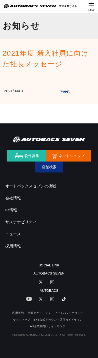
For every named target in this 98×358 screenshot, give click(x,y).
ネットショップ (71, 156)
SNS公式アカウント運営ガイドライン (58, 319)
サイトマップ (21, 319)
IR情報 (11, 210)
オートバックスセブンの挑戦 (30, 186)
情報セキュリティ (39, 312)
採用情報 (13, 246)
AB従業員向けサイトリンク (48, 326)
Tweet (64, 91)
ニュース (13, 234)
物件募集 (32, 156)
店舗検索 (49, 167)
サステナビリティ (21, 222)
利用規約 (18, 312)
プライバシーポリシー (68, 312)
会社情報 (13, 198)
